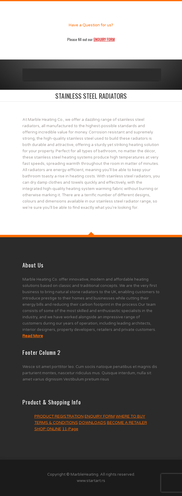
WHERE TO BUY (130, 416)
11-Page (70, 429)
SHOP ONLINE (47, 429)
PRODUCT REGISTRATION (59, 416)
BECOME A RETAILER (127, 422)
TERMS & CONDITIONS (56, 422)
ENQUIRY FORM (100, 416)
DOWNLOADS (92, 422)
